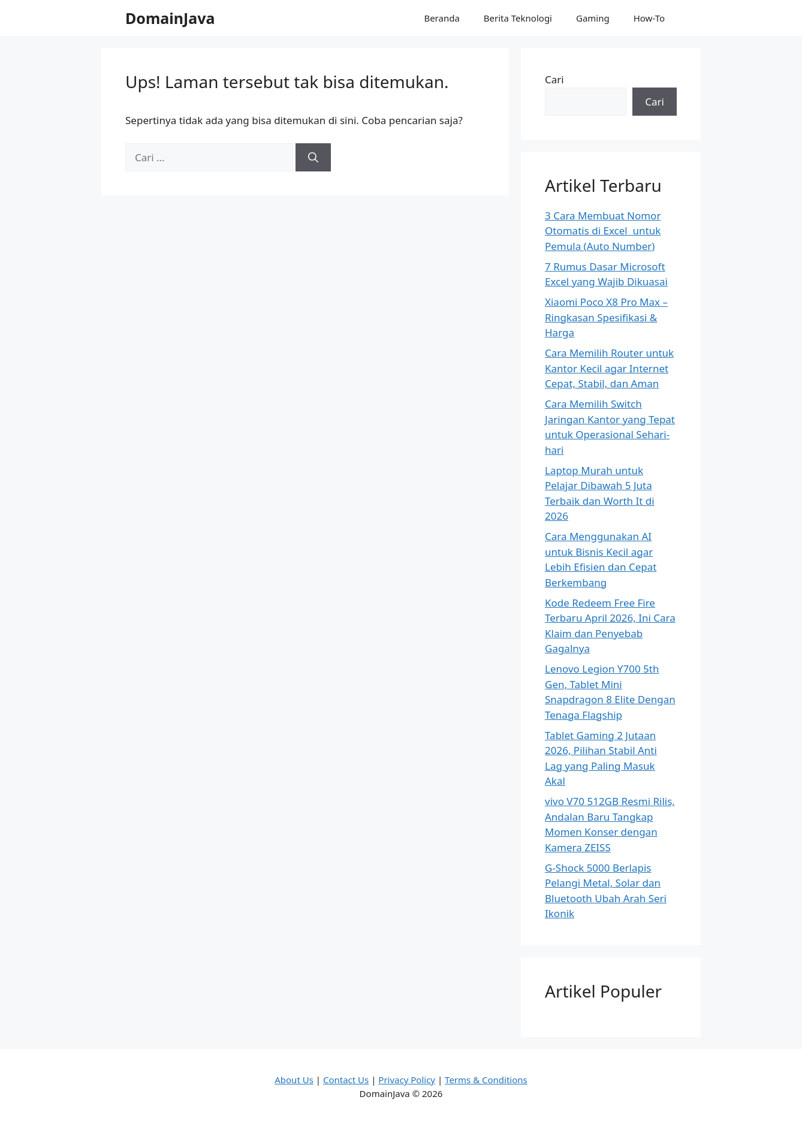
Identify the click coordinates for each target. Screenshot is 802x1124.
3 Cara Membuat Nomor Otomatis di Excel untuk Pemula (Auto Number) (603, 231)
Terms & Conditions (486, 1080)
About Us (294, 1080)
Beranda (441, 18)
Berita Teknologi (518, 18)
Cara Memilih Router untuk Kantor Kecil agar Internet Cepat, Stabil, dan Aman (609, 368)
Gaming (593, 18)
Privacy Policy (406, 1080)
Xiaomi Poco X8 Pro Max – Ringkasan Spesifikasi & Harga (606, 317)
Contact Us (346, 1080)
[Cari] (313, 157)
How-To (649, 18)
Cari (554, 79)
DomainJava (170, 18)
